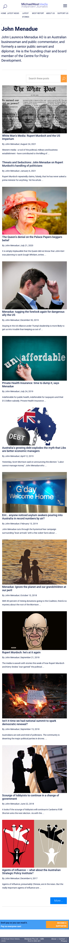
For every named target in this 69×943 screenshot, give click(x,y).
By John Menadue (10, 144)
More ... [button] (58, 900)
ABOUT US (50, 13)
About (54, 939)
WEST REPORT (38, 13)
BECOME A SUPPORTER (61, 924)
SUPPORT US (62, 13)
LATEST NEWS (13, 13)
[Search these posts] (43, 78)
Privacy (64, 941)
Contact (62, 939)
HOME (3, 13)
